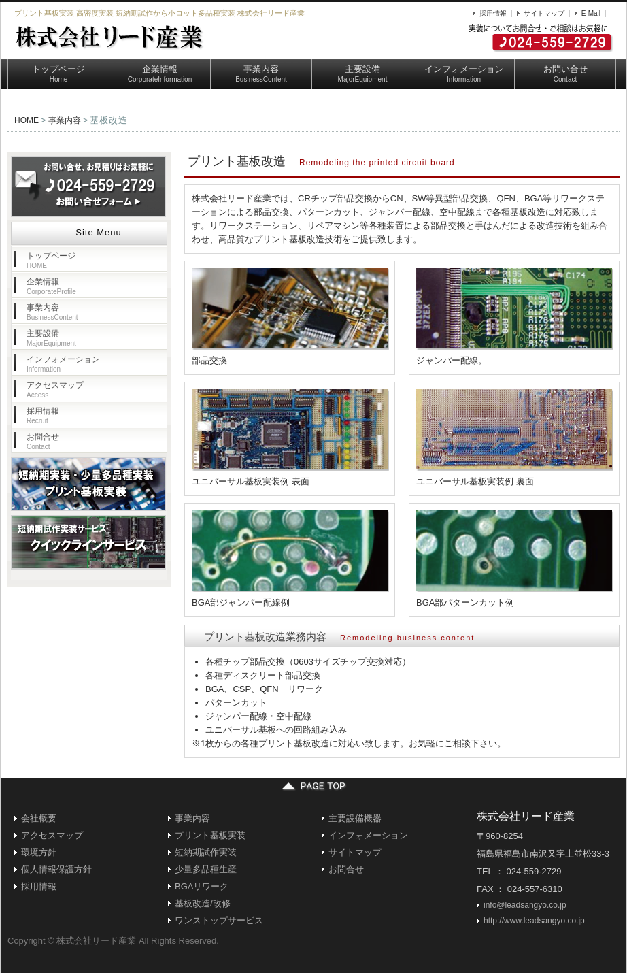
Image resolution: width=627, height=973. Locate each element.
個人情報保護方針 (56, 869)
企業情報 (160, 73)
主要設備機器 (355, 818)
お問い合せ (565, 73)
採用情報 (493, 13)
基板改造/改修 (203, 903)
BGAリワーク (201, 886)
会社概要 (38, 818)
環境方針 (38, 852)
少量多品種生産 (206, 869)
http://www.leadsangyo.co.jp (534, 920)
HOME (26, 120)
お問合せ (43, 441)
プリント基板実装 (210, 835)
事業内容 (261, 73)
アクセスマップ (55, 389)
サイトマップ (544, 13)
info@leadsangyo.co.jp (525, 905)
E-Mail (590, 13)
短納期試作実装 (206, 852)
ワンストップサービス (219, 920)
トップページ (58, 73)
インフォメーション (464, 73)
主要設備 (363, 73)
